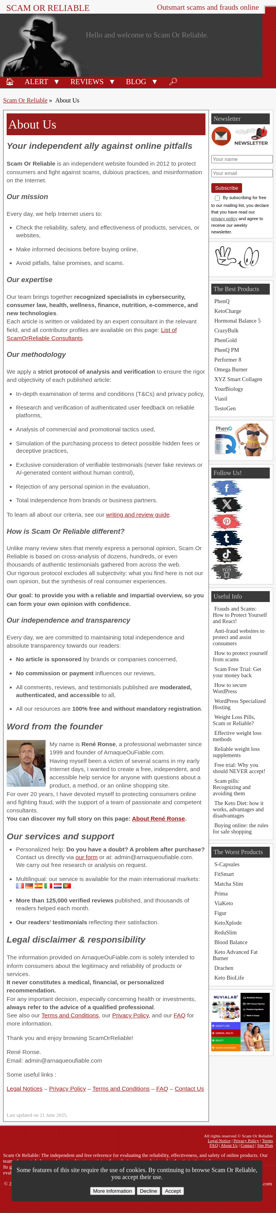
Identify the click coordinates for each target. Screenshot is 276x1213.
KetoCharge (227, 311)
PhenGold (225, 340)
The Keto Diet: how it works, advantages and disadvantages (238, 809)
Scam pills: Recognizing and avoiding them (232, 787)
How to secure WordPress (230, 688)
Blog (136, 82)
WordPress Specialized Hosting (239, 704)
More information (112, 1191)
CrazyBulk (226, 330)
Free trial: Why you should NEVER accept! (239, 768)
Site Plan (265, 1145)
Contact (247, 1145)
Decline (148, 1191)
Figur (220, 913)
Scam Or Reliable (48, 8)
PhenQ (222, 301)
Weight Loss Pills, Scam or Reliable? (234, 720)
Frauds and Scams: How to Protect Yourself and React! (240, 615)
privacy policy (224, 218)
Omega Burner (231, 369)
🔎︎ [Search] (173, 82)
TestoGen (225, 408)
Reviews (87, 82)
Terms (267, 1140)
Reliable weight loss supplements (236, 752)
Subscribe (226, 188)
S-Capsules (227, 864)
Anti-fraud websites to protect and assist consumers (239, 637)
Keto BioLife (229, 978)
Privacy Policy (130, 1015)
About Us (229, 1145)
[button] (57, 81)
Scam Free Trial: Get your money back (237, 672)
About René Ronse (158, 818)
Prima (221, 893)
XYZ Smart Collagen (238, 379)
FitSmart (224, 874)
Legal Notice (219, 1140)
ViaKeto (223, 903)
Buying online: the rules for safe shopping (241, 828)
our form (87, 857)
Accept (173, 1191)
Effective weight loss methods (237, 736)
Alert (36, 82)
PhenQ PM (226, 350)
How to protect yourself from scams (240, 656)
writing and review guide (138, 514)
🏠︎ (9, 82)
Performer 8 (227, 360)
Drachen (224, 968)
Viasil (221, 399)
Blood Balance (231, 942)
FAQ (179, 1015)
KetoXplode (228, 923)
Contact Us (189, 1088)
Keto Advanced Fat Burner (235, 955)
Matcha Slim (228, 884)
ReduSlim (225, 932)
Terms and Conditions (70, 1015)
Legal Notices (24, 1088)
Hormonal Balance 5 (237, 321)
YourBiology (229, 389)
